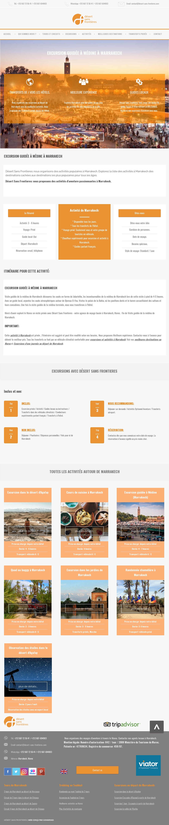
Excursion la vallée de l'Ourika (126, 808)
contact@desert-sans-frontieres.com (31, 744)
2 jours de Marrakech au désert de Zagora (20, 803)
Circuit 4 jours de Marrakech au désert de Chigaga (24, 808)
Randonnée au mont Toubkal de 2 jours (74, 791)
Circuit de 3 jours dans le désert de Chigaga (21, 797)
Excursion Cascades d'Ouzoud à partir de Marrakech (135, 797)
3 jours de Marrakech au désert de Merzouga (21, 791)
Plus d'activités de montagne (70, 808)
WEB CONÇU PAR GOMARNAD (41, 820)
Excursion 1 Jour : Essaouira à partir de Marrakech (134, 803)
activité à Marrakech (20, 335)
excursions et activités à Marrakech (108, 339)
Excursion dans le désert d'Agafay (127, 791)
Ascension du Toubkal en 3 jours (71, 797)
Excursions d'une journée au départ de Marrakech (38, 343)
